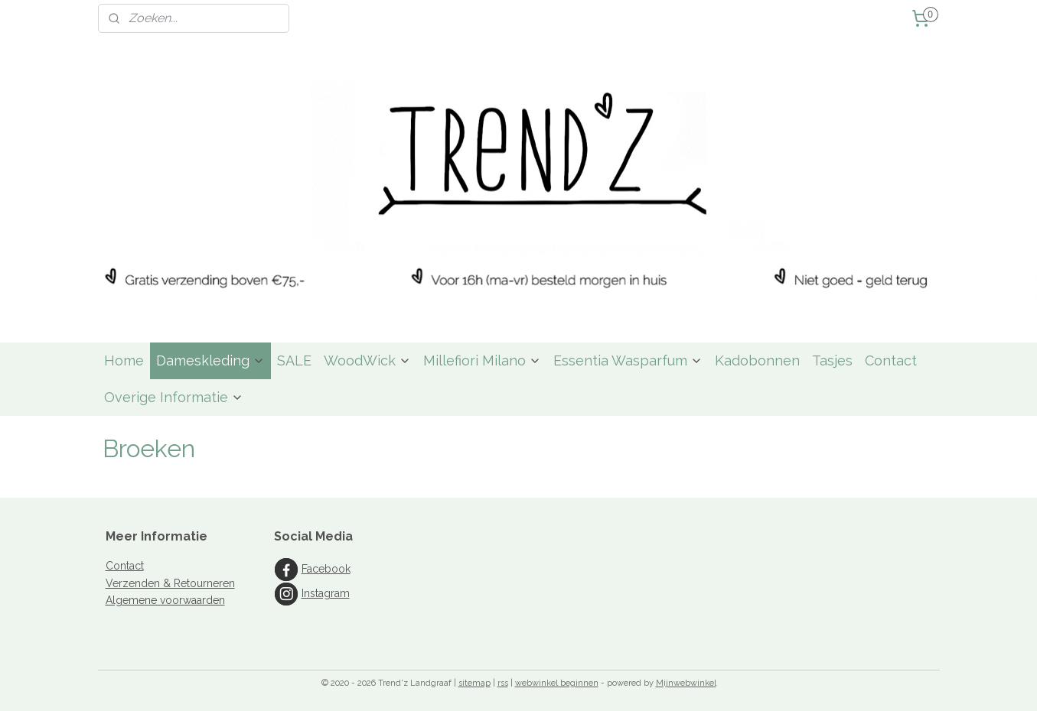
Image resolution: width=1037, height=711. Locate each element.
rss (502, 683)
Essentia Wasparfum (628, 360)
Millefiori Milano (482, 360)
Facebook (326, 569)
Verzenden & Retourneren (170, 583)
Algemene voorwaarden (165, 600)
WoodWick (367, 360)
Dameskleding (210, 360)
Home (124, 360)
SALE (294, 360)
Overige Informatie (173, 397)
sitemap (474, 683)
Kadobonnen (757, 360)
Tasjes (832, 360)
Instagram (326, 593)
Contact (891, 360)
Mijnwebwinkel (686, 683)
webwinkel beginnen (556, 683)
